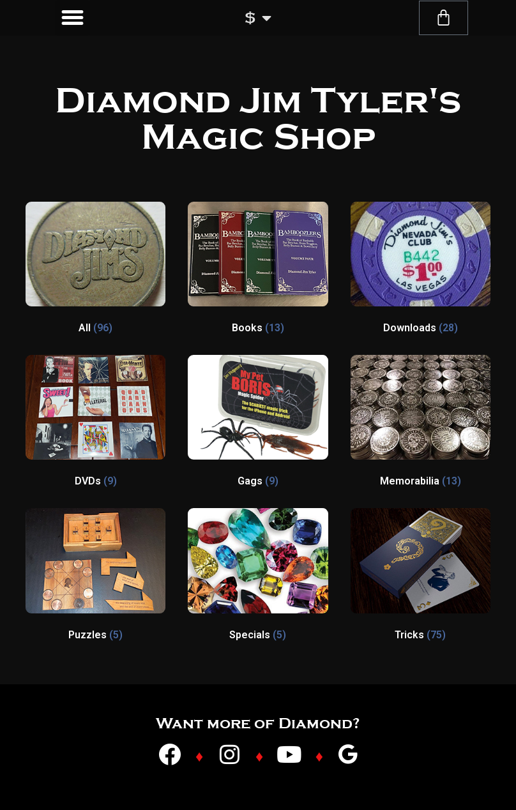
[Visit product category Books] (258, 270)
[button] (73, 18)
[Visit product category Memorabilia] (420, 423)
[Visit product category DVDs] (95, 423)
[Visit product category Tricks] (420, 576)
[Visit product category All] (95, 270)
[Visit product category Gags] (258, 423)
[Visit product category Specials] (258, 576)
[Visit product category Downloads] (420, 270)
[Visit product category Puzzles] (95, 576)
